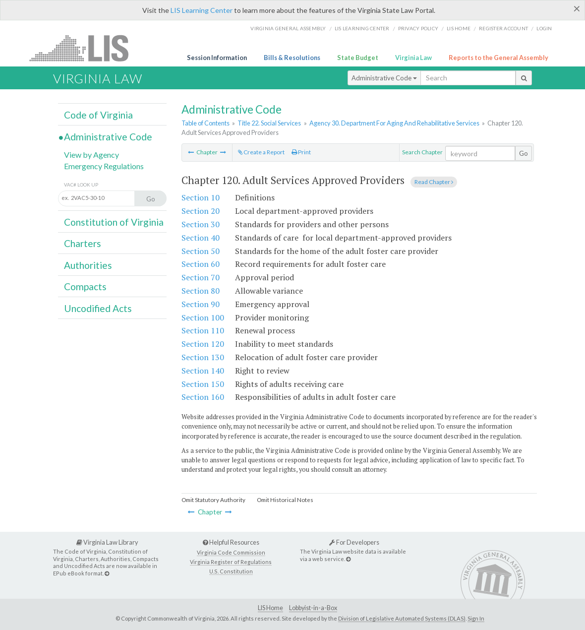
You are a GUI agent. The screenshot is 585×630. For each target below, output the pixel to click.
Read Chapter (433, 182)
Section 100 (202, 317)
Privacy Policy (418, 28)
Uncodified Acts (98, 308)
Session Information (217, 58)
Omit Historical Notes (285, 500)
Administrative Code (384, 78)
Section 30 (200, 224)
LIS (84, 48)
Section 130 (202, 357)
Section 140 (202, 370)
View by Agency (91, 154)
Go (523, 153)
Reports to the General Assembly (498, 58)
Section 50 (200, 251)
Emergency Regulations (104, 166)
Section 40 (200, 237)
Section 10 (200, 197)
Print (301, 152)
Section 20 (200, 210)
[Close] (577, 8)
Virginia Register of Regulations (231, 562)
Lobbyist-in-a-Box (313, 608)
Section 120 (202, 343)
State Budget (357, 58)
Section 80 (200, 290)
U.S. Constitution (231, 571)
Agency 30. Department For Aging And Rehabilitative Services (394, 123)
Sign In (476, 618)
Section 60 (200, 263)
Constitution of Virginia (114, 222)
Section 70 (200, 277)
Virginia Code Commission (231, 552)
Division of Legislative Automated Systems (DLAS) (402, 618)
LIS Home (270, 608)
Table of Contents (205, 123)
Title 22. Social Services (269, 123)
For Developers (354, 542)
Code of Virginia (98, 115)
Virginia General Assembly (288, 28)
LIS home (458, 28)
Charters (82, 243)
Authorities (88, 265)
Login (544, 28)
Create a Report (261, 152)
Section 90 (200, 304)
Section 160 (202, 396)
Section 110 (202, 330)
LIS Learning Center (202, 10)
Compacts (85, 286)
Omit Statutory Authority (213, 500)
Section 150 (202, 383)
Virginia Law (413, 58)
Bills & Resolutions (292, 58)
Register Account (503, 28)
